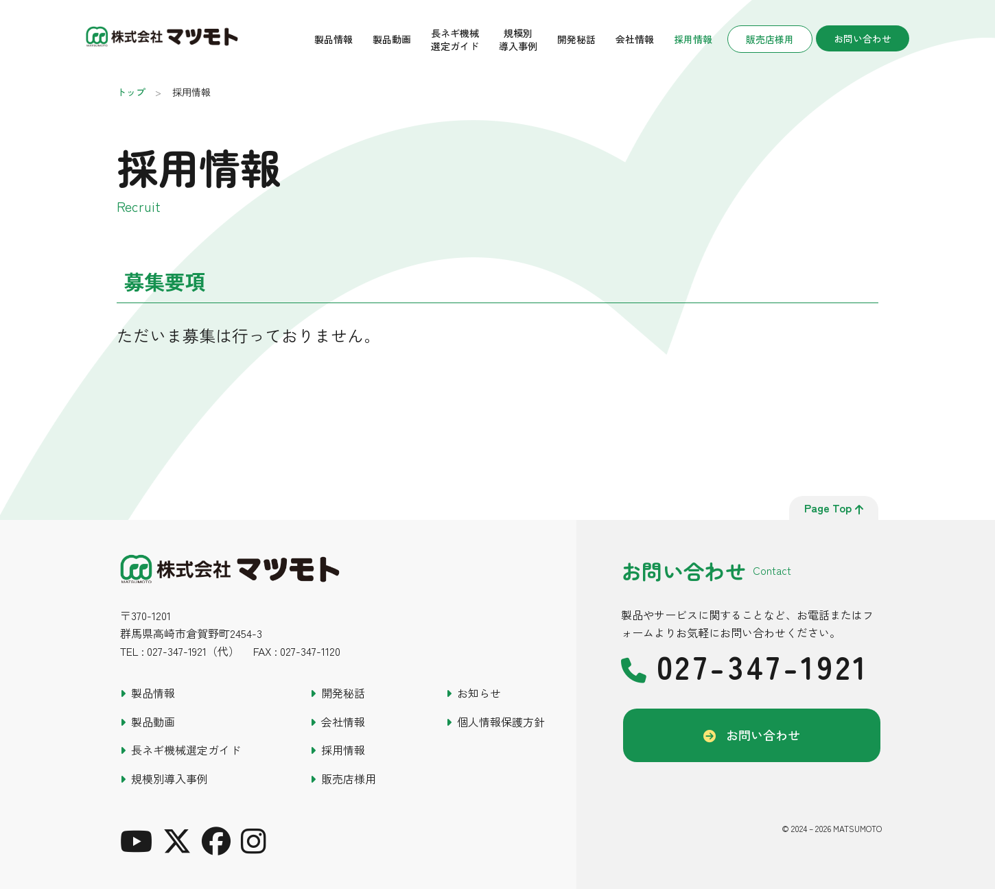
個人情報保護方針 (501, 721)
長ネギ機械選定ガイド (455, 39)
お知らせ (479, 693)
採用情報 (693, 39)
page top (833, 507)
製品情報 (333, 39)
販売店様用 (770, 39)
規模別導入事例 (518, 39)
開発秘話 (576, 39)
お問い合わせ (862, 38)
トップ (131, 92)
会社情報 (635, 39)
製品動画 (392, 39)
